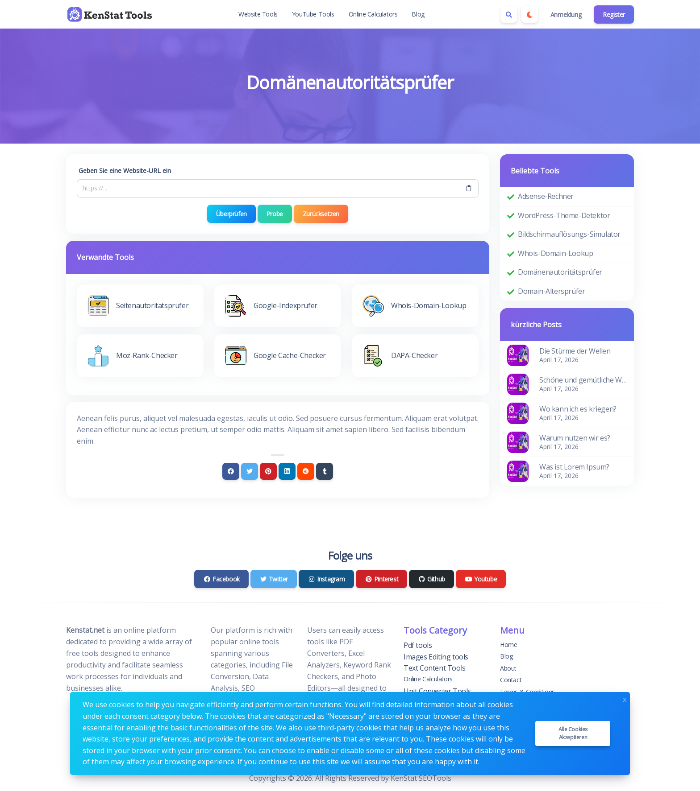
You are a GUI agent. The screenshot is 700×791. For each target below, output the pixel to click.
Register (614, 14)
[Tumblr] (324, 471)
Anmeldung (565, 14)
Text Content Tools (435, 668)
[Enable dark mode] (529, 14)
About (508, 668)
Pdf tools (418, 645)
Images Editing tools (436, 657)
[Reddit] (305, 471)
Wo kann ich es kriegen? (578, 409)
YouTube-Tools (313, 14)
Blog (418, 14)
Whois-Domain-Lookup (555, 253)
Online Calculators (373, 14)
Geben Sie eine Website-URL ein (125, 170)
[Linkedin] (287, 471)
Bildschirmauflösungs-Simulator (569, 234)
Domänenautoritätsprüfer (560, 272)
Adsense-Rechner (546, 196)
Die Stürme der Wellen (575, 351)
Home (508, 644)
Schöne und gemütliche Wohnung (583, 380)
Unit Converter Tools (437, 691)
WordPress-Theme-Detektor (564, 215)
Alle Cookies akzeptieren (573, 733)
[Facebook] (230, 471)
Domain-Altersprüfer (551, 291)
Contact (510, 680)
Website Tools (258, 14)
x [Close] (624, 698)
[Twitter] (249, 471)
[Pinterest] (268, 471)
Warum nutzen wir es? (574, 438)
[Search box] (508, 14)
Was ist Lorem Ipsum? (574, 467)
